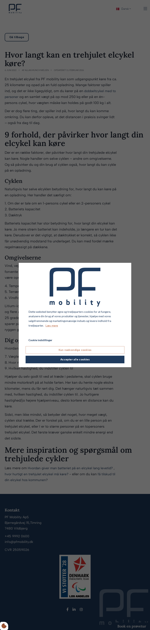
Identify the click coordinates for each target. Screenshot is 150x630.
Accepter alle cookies (75, 359)
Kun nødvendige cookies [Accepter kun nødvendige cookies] (75, 350)
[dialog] (75, 315)
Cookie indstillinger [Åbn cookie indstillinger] (40, 340)
